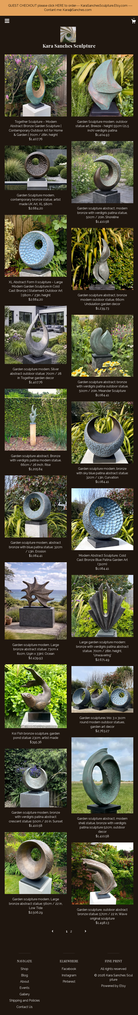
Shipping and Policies (24, 1000)
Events (24, 988)
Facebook (69, 969)
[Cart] (133, 22)
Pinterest (69, 981)
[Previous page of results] (53, 931)
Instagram (69, 975)
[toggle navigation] (7, 21)
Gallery (25, 994)
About (24, 981)
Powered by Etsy (113, 986)
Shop (24, 969)
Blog (24, 975)
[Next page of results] (85, 931)
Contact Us (24, 1007)
